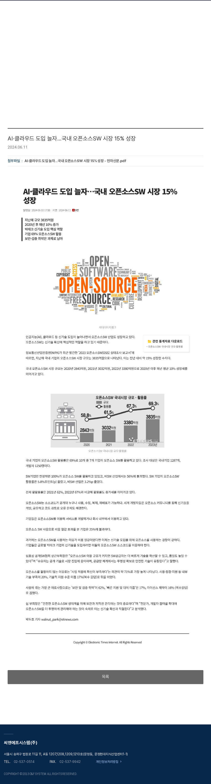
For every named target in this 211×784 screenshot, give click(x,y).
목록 (105, 676)
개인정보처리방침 (107, 762)
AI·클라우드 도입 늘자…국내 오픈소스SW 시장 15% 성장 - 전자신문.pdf (75, 161)
